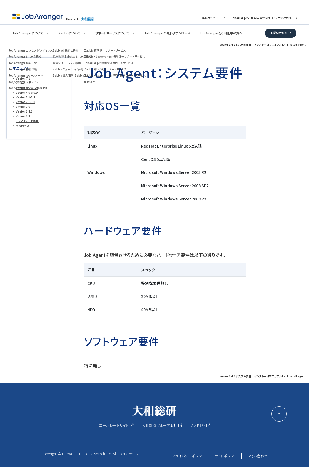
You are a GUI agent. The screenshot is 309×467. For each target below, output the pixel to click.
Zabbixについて (69, 33)
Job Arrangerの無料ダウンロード (167, 33)
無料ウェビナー (211, 18)
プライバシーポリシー (188, 455)
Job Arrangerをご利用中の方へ (220, 33)
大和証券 (198, 425)
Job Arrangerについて (27, 33)
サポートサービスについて (112, 33)
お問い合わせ (279, 33)
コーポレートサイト (113, 425)
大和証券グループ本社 (159, 425)
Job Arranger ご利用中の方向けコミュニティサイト (261, 18)
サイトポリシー (226, 455)
